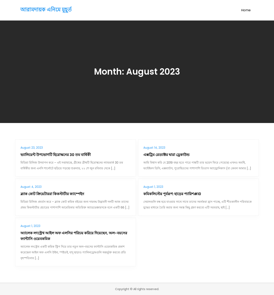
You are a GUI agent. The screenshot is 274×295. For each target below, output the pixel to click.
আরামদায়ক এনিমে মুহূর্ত (46, 9)
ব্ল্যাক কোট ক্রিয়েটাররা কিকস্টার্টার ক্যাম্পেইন (52, 193)
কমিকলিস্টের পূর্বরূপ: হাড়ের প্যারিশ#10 (172, 193)
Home (246, 10)
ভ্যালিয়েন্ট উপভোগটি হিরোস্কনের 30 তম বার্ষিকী (55, 154)
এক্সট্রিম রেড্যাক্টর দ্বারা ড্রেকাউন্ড (166, 154)
